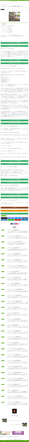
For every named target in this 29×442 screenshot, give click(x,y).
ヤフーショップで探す (14, 213)
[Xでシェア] (4, 218)
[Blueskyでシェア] (18, 218)
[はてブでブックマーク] (4, 219)
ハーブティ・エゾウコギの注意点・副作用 (8, 31)
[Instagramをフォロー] (14, 223)
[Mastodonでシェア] (11, 218)
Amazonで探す (14, 207)
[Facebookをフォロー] (13, 223)
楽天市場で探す (14, 210)
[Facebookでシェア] (25, 218)
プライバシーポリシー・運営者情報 (12, 439)
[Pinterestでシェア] (18, 219)
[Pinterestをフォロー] (16, 223)
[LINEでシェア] (11, 219)
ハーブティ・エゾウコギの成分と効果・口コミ (9, 25)
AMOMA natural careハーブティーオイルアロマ (14, 123)
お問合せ (20, 439)
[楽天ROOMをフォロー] (17, 223)
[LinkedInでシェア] (25, 219)
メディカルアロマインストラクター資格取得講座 (14, 120)
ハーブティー (2, 9)
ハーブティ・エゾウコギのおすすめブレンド (8, 32)
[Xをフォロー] (11, 223)
